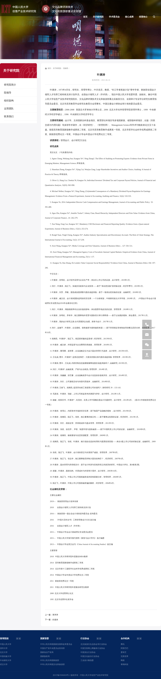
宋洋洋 (51, 615)
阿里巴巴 (124, 648)
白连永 (51, 620)
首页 (85, 17)
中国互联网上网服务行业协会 (92, 648)
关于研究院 (98, 17)
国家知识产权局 (46, 652)
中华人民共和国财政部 (49, 660)
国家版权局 (45, 656)
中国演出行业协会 (88, 652)
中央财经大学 (5, 660)
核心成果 (129, 17)
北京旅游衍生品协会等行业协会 (93, 644)
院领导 (65, 68)
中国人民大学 (5, 644)
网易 (123, 660)
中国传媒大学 (5, 656)
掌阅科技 (124, 664)
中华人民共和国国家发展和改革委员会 (56, 644)
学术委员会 (114, 17)
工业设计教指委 (87, 660)
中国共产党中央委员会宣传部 (52, 648)
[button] (20, 638)
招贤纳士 (143, 17)
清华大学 (4, 648)
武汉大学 (4, 664)
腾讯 (123, 644)
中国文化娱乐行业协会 (89, 656)
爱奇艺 (123, 652)
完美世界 (124, 656)
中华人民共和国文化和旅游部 (52, 664)
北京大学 (4, 652)
